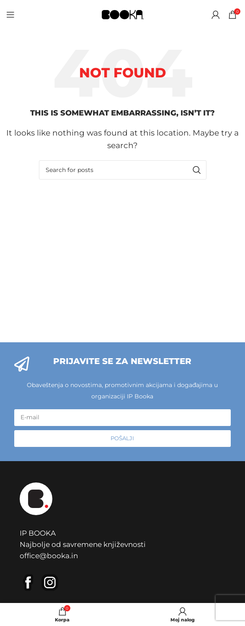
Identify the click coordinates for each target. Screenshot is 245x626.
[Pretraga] (122, 170)
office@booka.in (49, 556)
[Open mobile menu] (10, 14)
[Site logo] (123, 14)
